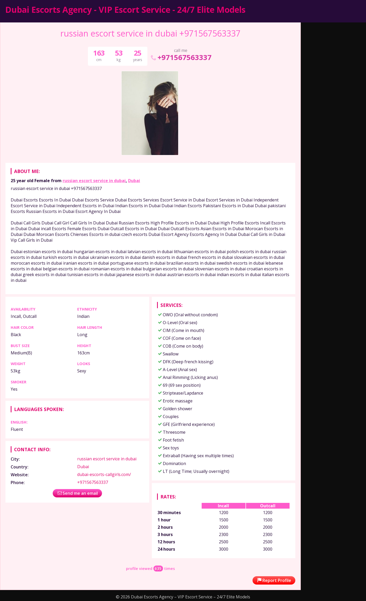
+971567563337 (181, 57)
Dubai (134, 180)
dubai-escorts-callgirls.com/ (104, 474)
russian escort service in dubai (94, 180)
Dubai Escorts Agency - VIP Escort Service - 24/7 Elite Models (125, 9)
